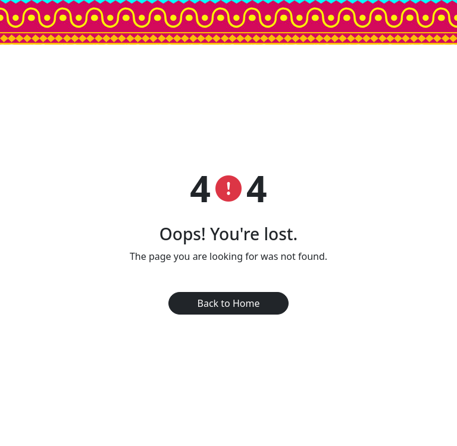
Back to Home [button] (229, 303)
